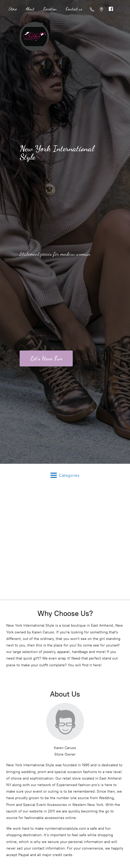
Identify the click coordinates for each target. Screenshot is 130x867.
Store (12, 8)
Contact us (74, 8)
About (30, 8)
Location (50, 8)
